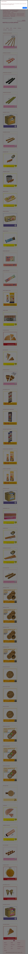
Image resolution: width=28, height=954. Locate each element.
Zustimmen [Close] (24, 7)
